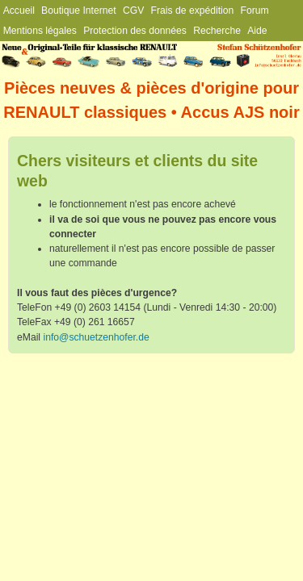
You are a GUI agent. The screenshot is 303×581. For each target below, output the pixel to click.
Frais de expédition (192, 10)
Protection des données (135, 30)
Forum (255, 10)
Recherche (217, 30)
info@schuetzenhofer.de (96, 337)
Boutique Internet (78, 10)
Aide (257, 30)
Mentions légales (40, 30)
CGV (133, 10)
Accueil (19, 10)
